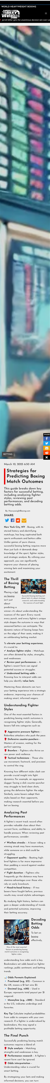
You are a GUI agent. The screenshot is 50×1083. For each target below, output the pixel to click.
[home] (10, 14)
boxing (34, 936)
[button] (46, 13)
